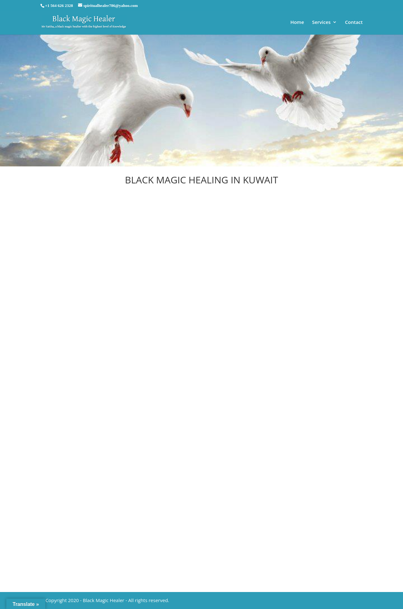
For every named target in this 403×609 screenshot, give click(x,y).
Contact (354, 22)
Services (321, 22)
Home (297, 22)
